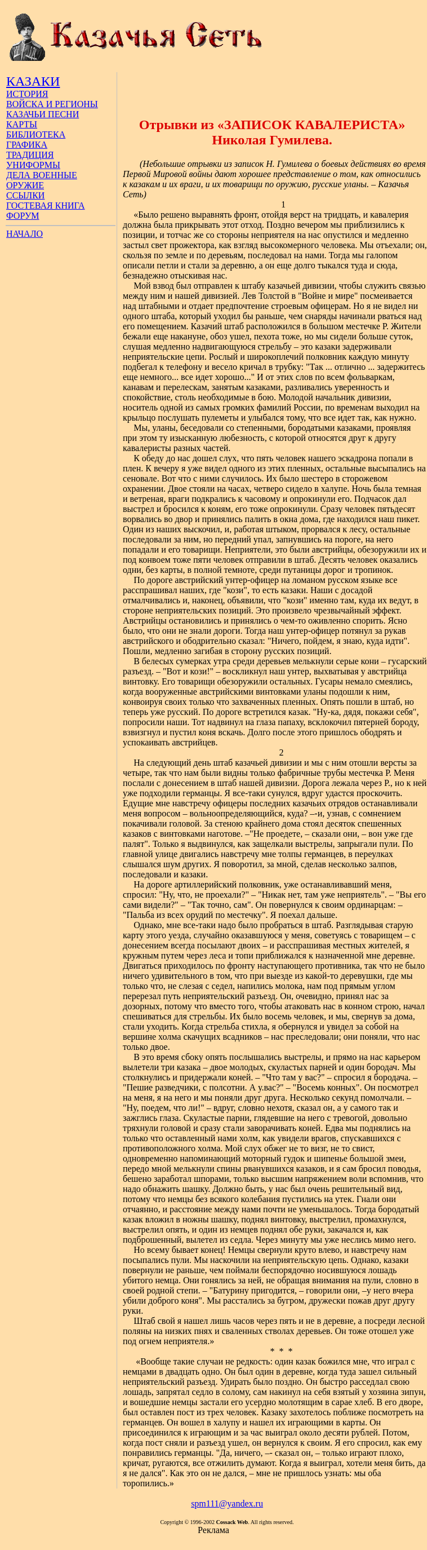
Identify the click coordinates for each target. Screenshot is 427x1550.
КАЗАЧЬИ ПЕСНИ (42, 114)
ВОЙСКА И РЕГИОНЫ (52, 104)
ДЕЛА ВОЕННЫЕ (41, 175)
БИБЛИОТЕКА (35, 134)
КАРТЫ (21, 124)
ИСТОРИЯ (27, 94)
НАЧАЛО (24, 234)
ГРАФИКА (26, 144)
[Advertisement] (272, 89)
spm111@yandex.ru (227, 1503)
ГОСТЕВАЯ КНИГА (45, 205)
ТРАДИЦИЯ (30, 155)
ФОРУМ (22, 215)
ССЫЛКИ (25, 195)
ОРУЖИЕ (25, 185)
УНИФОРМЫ (33, 165)
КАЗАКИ (33, 81)
